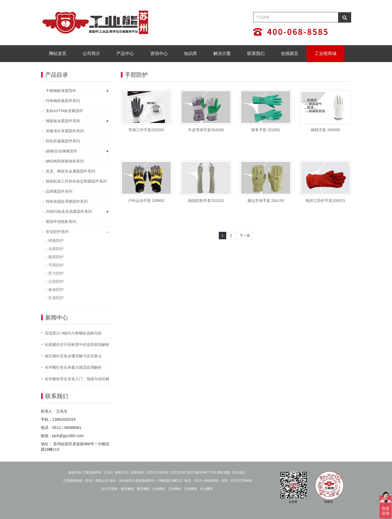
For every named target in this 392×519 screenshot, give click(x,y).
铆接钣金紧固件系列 (63, 121)
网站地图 (223, 472)
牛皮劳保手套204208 (206, 130)
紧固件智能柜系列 (61, 221)
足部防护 (56, 281)
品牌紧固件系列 (59, 191)
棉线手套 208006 (325, 130)
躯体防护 (56, 289)
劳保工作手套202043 (146, 130)
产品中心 (125, 53)
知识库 (190, 53)
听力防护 (56, 273)
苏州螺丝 (175, 489)
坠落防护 (56, 298)
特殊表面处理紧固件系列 (67, 201)
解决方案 (222, 53)
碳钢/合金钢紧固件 (61, 151)
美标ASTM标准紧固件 (64, 111)
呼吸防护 (56, 240)
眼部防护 (56, 257)
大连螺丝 (159, 489)
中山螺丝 (206, 489)
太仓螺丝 (190, 489)
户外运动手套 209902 (146, 200)
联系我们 (256, 53)
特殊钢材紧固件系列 (63, 101)
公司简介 (91, 53)
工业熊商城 (325, 53)
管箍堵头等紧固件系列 (65, 131)
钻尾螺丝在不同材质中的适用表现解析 (77, 344)
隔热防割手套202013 (206, 200)
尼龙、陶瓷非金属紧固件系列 (70, 171)
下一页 (245, 236)
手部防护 (56, 265)
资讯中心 (159, 53)
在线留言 (289, 53)
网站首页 (57, 53)
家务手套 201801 (265, 130)
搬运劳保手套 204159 (265, 200)
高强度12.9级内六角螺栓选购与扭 (73, 333)
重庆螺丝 (143, 489)
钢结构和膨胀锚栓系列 (65, 161)
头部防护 (56, 249)
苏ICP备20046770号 (201, 472)
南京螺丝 (127, 489)
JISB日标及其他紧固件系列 (69, 211)
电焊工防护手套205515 (325, 200)
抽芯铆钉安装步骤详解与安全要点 (73, 356)
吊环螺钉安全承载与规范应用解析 (73, 367)
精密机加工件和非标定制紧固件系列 (76, 181)
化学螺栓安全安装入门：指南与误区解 (77, 379)
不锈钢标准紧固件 (61, 90)
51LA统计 (239, 472)
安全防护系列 (57, 231)
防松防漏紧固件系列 (63, 141)
